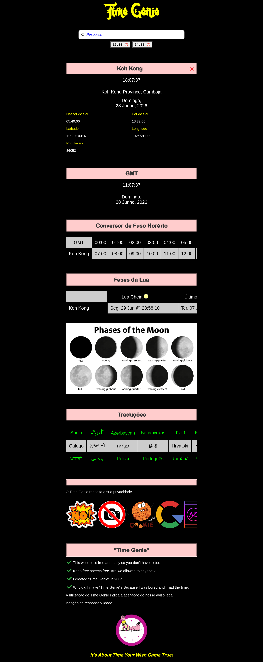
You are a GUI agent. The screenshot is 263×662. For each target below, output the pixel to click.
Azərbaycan (123, 432)
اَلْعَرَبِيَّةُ (97, 432)
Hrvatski (180, 445)
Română (180, 458)
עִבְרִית (123, 445)
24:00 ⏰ (142, 45)
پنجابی (97, 458)
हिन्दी (153, 446)
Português (153, 458)
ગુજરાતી (97, 445)
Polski (123, 458)
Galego (76, 445)
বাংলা (180, 432)
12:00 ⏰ (120, 45)
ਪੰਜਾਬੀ (76, 458)
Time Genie (131, 12)
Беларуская (153, 432)
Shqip (76, 432)
